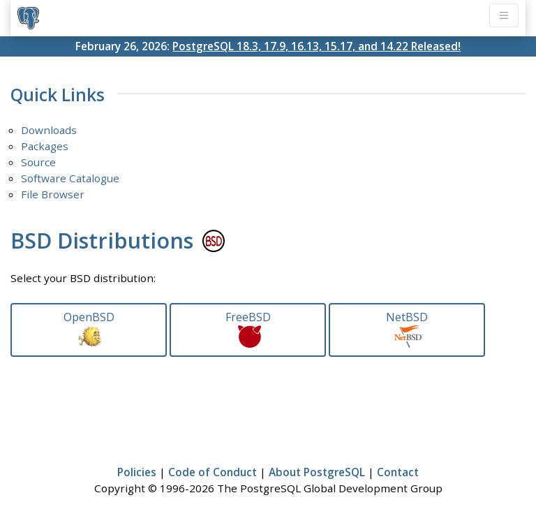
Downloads (49, 130)
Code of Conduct (212, 472)
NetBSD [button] (407, 328)
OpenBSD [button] (89, 328)
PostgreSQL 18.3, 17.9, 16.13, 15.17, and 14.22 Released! (316, 46)
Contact (398, 472)
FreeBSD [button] (248, 328)
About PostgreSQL (317, 472)
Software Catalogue (70, 178)
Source (38, 162)
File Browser (52, 194)
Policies (136, 472)
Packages (44, 146)
